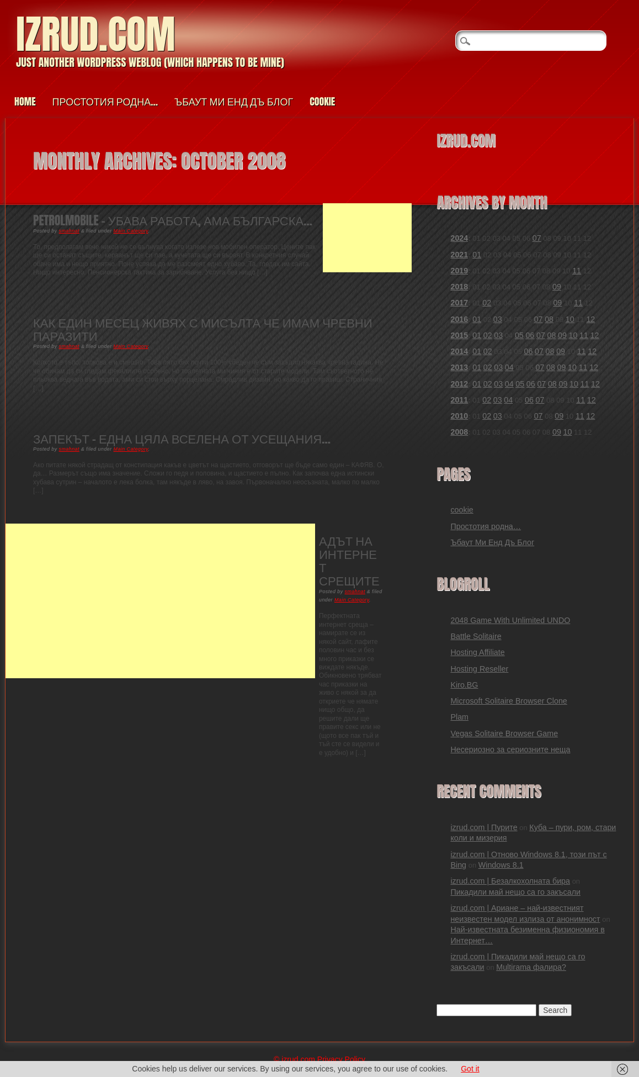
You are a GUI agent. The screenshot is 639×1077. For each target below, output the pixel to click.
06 (529, 335)
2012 (459, 383)
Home (25, 101)
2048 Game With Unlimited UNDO (510, 620)
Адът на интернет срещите (349, 560)
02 (486, 302)
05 (519, 335)
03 (497, 319)
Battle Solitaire (475, 636)
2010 (459, 415)
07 (536, 238)
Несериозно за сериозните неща (510, 749)
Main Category (131, 231)
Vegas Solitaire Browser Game (504, 733)
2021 (459, 254)
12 (590, 319)
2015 (459, 335)
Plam (459, 716)
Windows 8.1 (501, 864)
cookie (322, 101)
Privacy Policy (341, 1059)
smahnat (69, 231)
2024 (459, 238)
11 (576, 270)
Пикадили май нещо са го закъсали (515, 892)
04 (509, 367)
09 (556, 286)
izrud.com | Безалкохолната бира (510, 881)
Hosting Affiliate (477, 652)
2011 (459, 399)
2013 (459, 367)
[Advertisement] (367, 237)
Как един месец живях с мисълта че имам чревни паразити (202, 329)
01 (476, 254)
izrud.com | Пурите (483, 827)
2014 (459, 351)
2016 (459, 319)
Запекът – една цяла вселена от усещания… (182, 438)
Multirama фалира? (531, 967)
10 (570, 319)
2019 (459, 270)
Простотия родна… (105, 101)
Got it (470, 1068)
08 (549, 319)
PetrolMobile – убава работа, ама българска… (172, 220)
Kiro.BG (464, 684)
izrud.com (95, 34)
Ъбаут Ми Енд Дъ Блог (233, 101)
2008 (459, 431)
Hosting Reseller (479, 668)
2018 (459, 286)
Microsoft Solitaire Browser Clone (508, 700)
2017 (459, 302)
